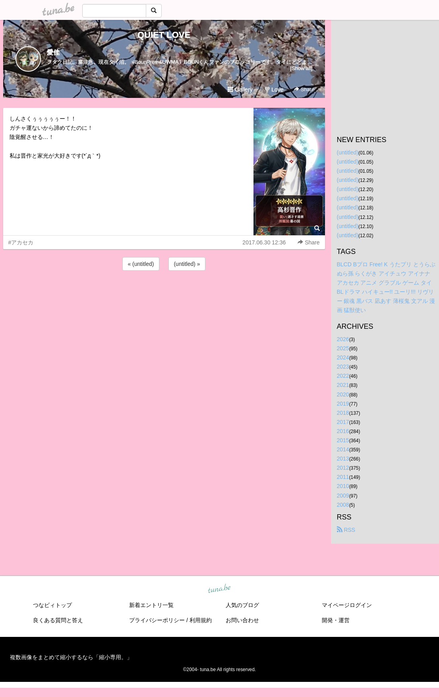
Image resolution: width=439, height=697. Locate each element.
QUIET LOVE (163, 35)
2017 (343, 422)
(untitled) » (187, 264)
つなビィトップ (52, 605)
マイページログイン (347, 605)
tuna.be (219, 589)
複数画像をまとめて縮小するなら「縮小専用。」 (71, 657)
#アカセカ (21, 242)
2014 (343, 449)
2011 (343, 477)
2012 (343, 468)
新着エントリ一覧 (151, 605)
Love (273, 89)
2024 (343, 357)
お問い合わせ (242, 620)
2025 (343, 348)
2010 (343, 486)
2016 (343, 431)
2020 (343, 394)
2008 (343, 505)
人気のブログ (242, 605)
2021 (343, 385)
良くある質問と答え (58, 620)
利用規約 (201, 620)
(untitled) (347, 152)
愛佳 (53, 52)
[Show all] (301, 68)
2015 (343, 440)
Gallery (240, 89)
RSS (346, 530)
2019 (343, 403)
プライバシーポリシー (157, 620)
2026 (343, 339)
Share (304, 89)
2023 (343, 366)
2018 (343, 413)
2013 (343, 458)
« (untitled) (141, 264)
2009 (343, 495)
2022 (343, 376)
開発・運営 (336, 620)
